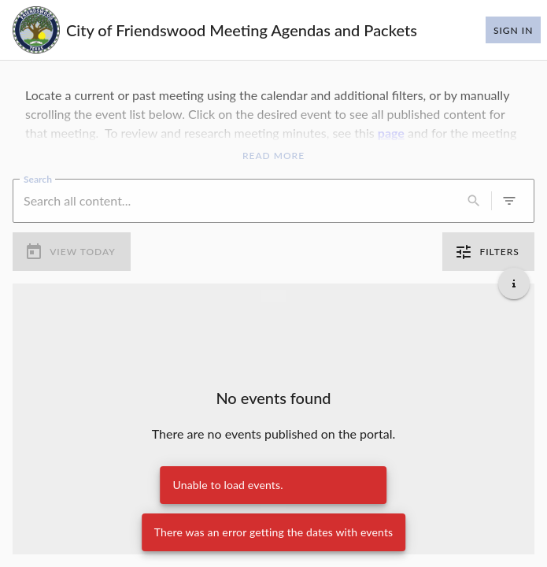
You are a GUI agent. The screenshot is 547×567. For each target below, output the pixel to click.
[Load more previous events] (273, 296)
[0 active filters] (509, 201)
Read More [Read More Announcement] (273, 156)
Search (38, 177)
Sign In (513, 30)
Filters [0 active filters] (488, 252)
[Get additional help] (514, 283)
